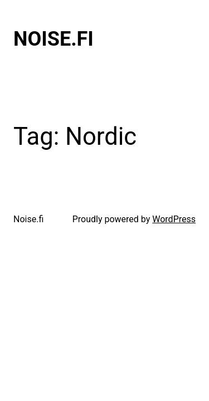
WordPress (174, 219)
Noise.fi (53, 39)
